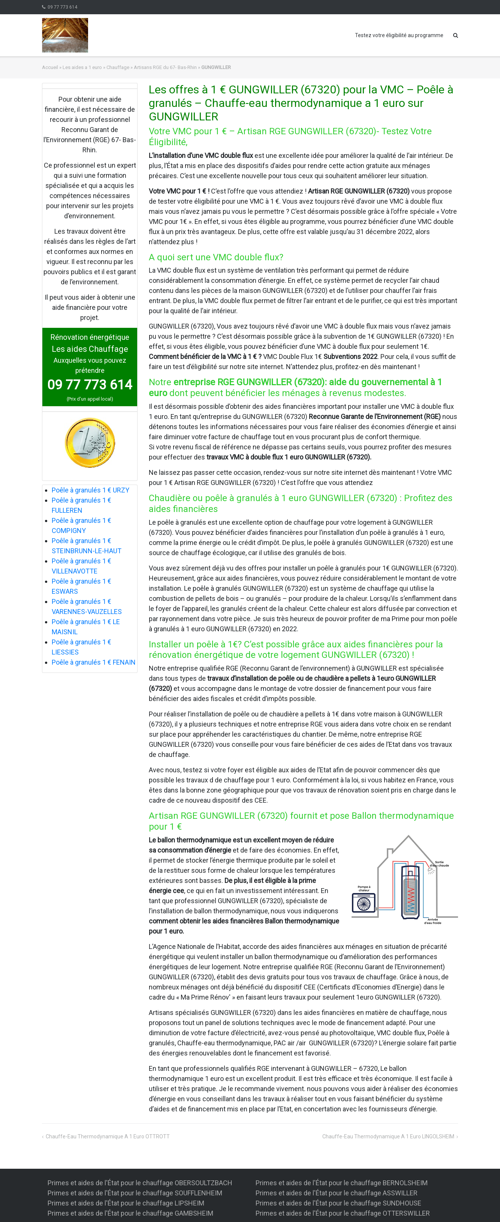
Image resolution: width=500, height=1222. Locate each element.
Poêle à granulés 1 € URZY (90, 490)
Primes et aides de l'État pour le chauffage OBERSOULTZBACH (140, 1183)
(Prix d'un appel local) (90, 399)
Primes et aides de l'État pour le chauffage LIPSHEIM (126, 1203)
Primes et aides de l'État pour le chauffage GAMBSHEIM (130, 1213)
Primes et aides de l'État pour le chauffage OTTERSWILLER (343, 1213)
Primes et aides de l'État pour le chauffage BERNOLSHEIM (342, 1183)
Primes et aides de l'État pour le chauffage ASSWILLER (337, 1193)
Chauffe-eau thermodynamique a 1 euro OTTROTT (108, 1136)
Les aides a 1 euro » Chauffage (96, 67)
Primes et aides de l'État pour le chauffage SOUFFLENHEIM (135, 1193)
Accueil (50, 67)
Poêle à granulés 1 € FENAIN (94, 662)
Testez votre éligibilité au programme (399, 35)
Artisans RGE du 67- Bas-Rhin (165, 67)
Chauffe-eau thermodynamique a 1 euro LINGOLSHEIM (388, 1136)
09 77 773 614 (62, 7)
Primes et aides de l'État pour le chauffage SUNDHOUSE (338, 1203)
